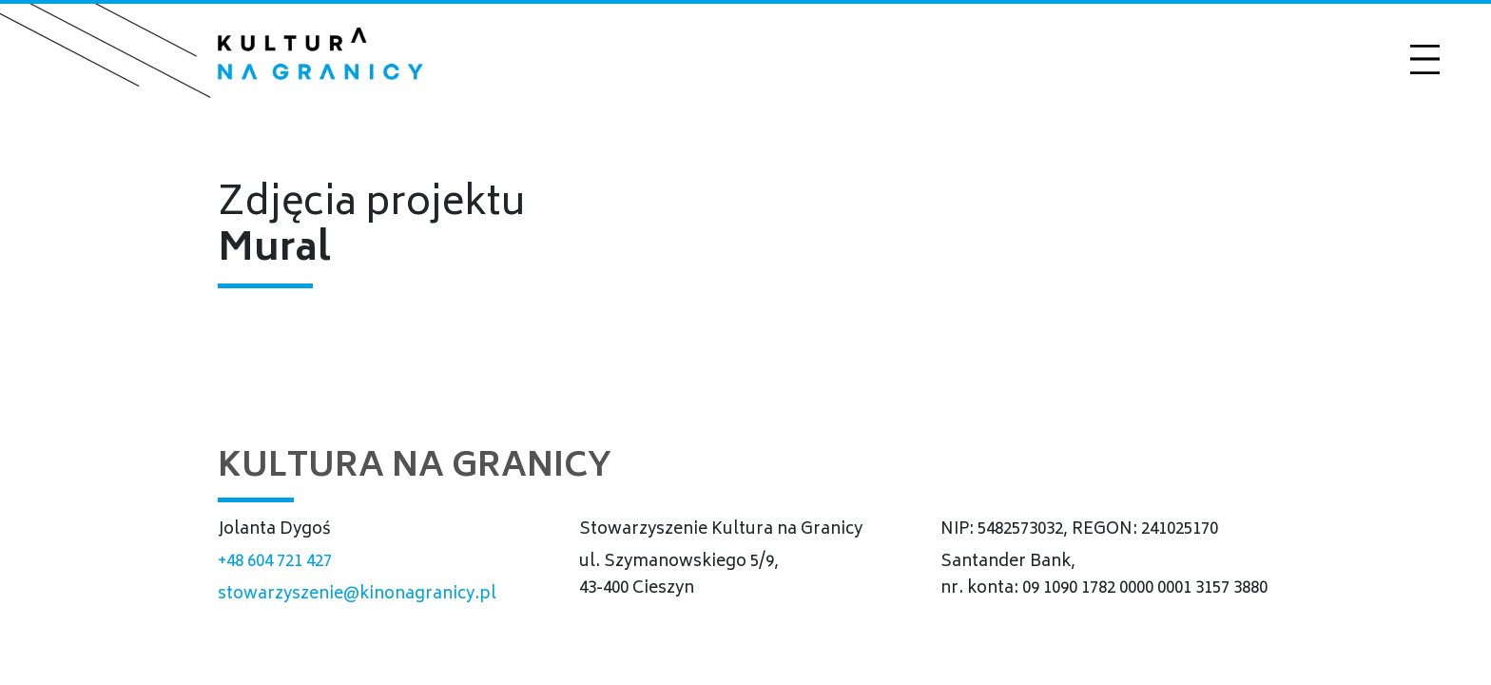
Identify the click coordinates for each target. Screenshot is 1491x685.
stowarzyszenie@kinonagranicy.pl (357, 594)
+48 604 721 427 (275, 562)
